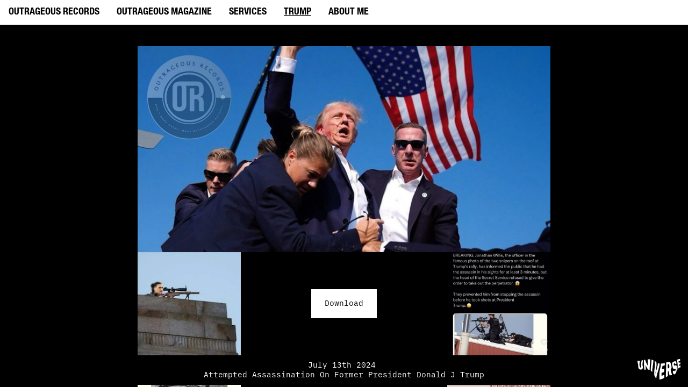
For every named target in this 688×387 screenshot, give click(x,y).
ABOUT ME (348, 12)
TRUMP (297, 12)
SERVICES (248, 12)
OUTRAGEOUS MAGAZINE (164, 12)
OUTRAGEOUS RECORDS (54, 12)
